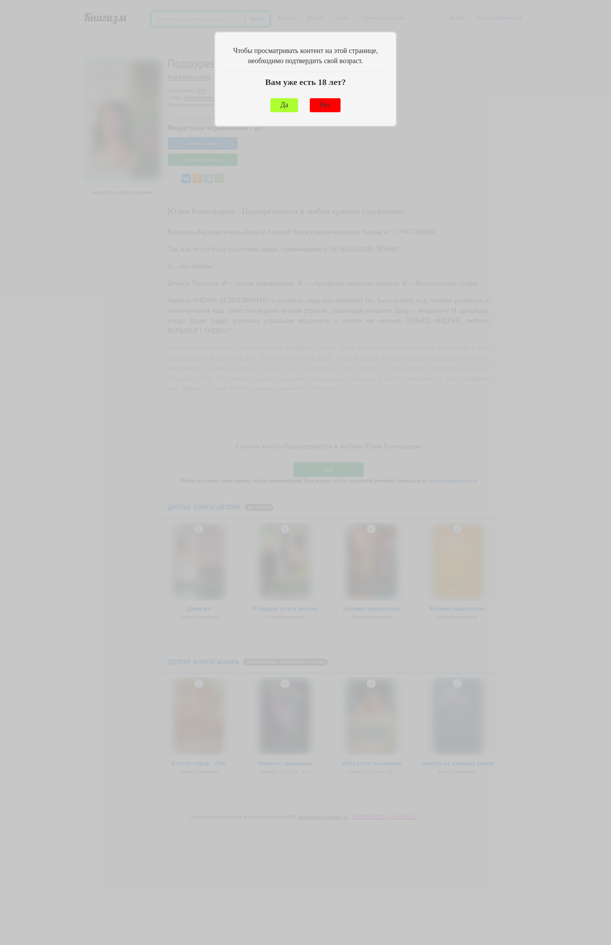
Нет (325, 105)
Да (284, 105)
